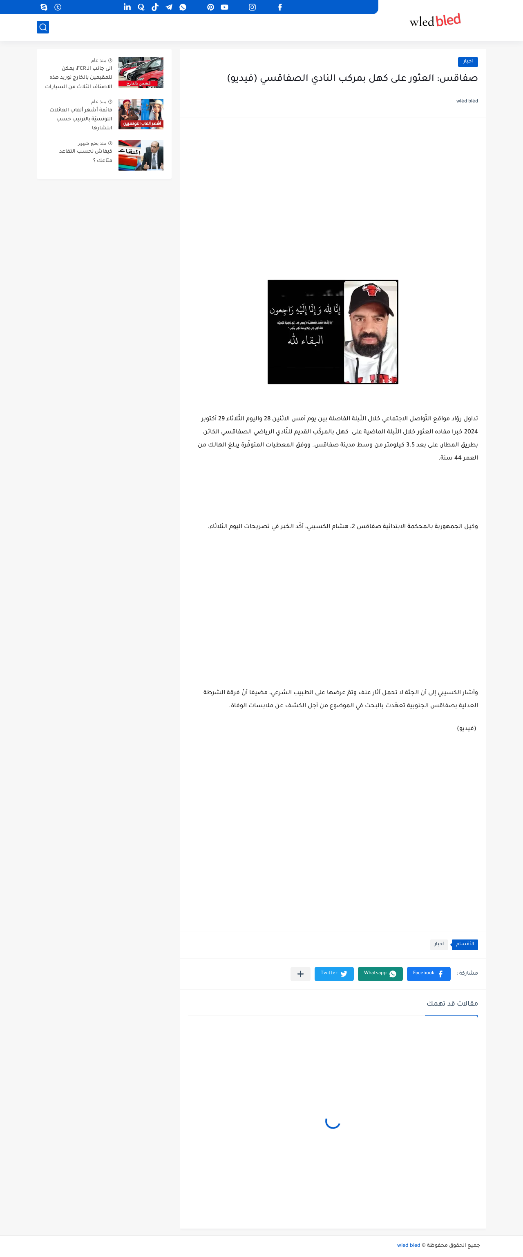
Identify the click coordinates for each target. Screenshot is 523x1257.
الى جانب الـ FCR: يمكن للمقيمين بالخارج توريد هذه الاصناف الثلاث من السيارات (78, 78)
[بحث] (43, 27)
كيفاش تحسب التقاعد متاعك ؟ (85, 156)
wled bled (408, 1246)
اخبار (468, 61)
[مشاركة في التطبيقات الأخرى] (301, 974)
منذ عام (98, 60)
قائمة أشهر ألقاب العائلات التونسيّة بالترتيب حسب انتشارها (80, 120)
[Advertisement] (333, 189)
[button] (429, 974)
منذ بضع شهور (92, 143)
